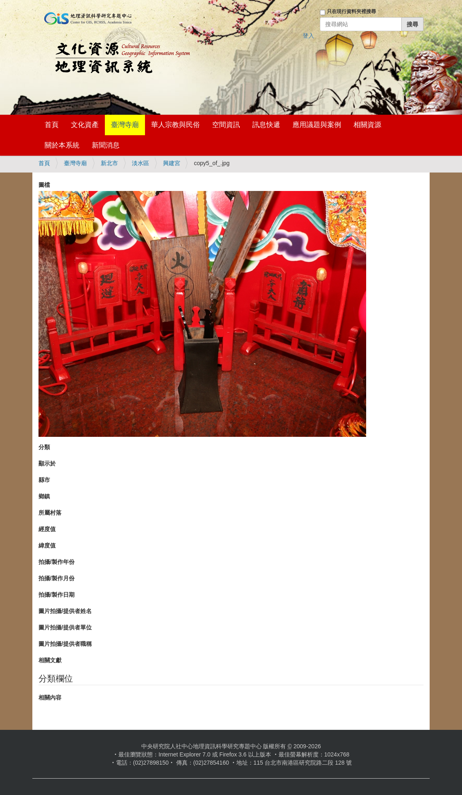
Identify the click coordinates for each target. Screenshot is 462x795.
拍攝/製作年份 (56, 562)
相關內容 (49, 697)
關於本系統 (62, 145)
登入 (308, 35)
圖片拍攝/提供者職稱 (65, 644)
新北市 (109, 163)
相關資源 (367, 125)
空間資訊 (226, 125)
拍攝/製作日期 (56, 594)
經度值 (47, 529)
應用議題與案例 (316, 125)
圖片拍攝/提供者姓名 (65, 611)
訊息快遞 (266, 125)
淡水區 (140, 163)
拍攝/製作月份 (56, 578)
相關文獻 (49, 660)
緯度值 (47, 545)
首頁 (52, 125)
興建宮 (171, 163)
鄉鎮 (44, 496)
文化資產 (85, 125)
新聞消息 (106, 145)
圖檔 (44, 185)
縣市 (44, 480)
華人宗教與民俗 (175, 125)
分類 (44, 447)
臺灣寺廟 (125, 125)
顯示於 (47, 463)
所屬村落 (49, 512)
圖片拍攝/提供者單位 (65, 627)
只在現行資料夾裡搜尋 (351, 11)
